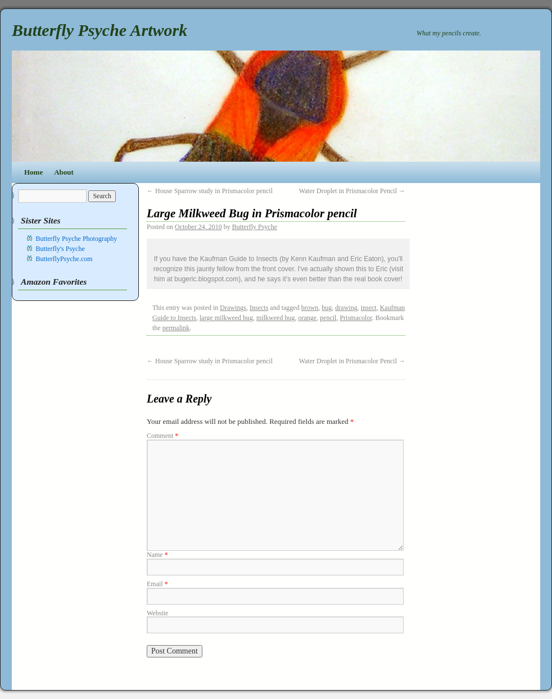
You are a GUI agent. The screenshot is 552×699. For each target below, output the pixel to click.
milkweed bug (275, 318)
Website (157, 613)
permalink (176, 328)
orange (307, 318)
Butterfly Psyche (254, 227)
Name (157, 555)
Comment (162, 436)
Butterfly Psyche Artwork (99, 30)
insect (369, 308)
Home (33, 172)
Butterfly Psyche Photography (76, 239)
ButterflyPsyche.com (64, 259)
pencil (328, 318)
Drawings (233, 308)
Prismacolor (356, 318)
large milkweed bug (226, 318)
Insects (259, 308)
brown (310, 308)
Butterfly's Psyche (60, 249)
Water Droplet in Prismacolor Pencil (352, 191)
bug (327, 308)
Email (157, 584)
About (64, 172)
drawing (346, 308)
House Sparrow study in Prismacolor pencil (210, 191)
